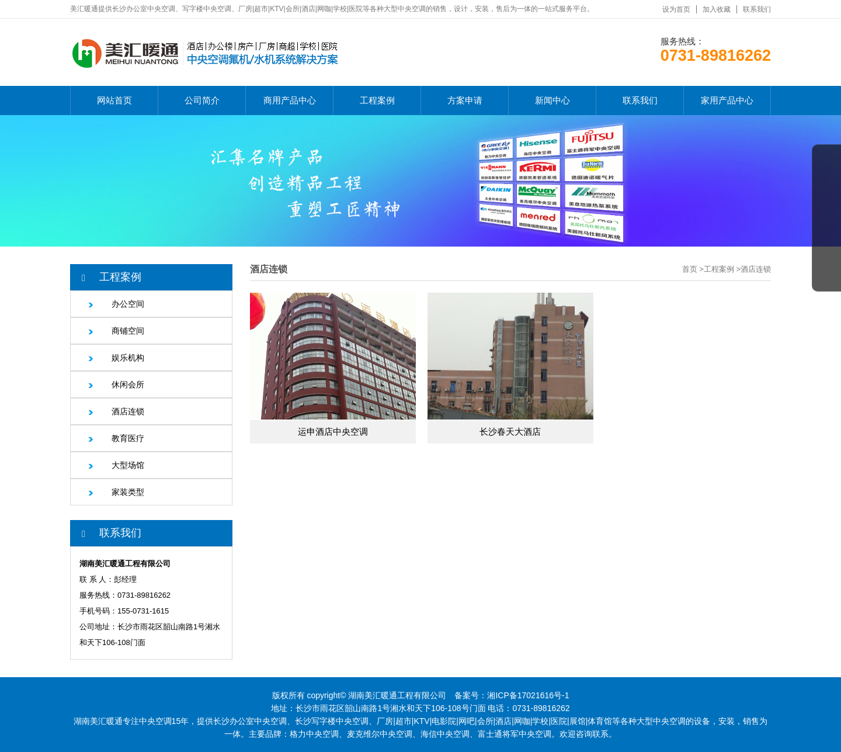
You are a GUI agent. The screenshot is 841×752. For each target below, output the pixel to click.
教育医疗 (128, 438)
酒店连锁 (128, 411)
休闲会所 (128, 384)
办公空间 (128, 304)
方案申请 (464, 100)
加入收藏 (717, 9)
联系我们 (757, 9)
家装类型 (128, 492)
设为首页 (676, 9)
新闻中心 (552, 100)
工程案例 (377, 100)
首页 (689, 269)
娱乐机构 (128, 357)
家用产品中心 (727, 100)
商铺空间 (128, 330)
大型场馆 (128, 465)
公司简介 (202, 100)
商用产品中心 (289, 100)
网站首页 (114, 100)
